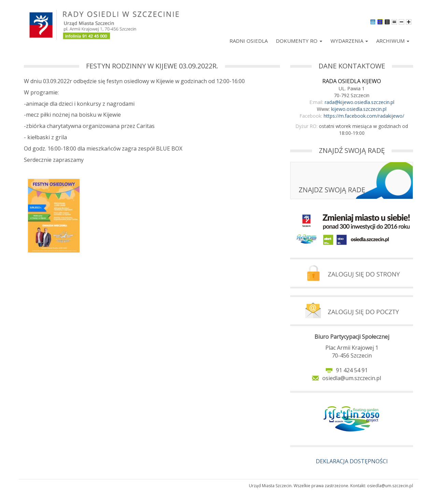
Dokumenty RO (299, 40)
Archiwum (392, 40)
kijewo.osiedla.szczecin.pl (358, 109)
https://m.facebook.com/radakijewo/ (364, 116)
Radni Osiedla (248, 40)
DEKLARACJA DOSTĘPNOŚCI (352, 461)
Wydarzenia (349, 40)
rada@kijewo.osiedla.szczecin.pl (359, 102)
